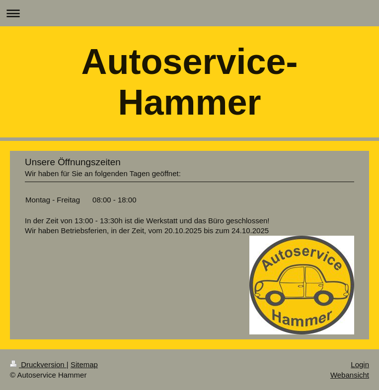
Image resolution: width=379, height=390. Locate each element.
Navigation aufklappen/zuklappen (189, 13)
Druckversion (38, 364)
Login (360, 364)
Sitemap (84, 364)
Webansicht (349, 375)
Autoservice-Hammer (189, 82)
